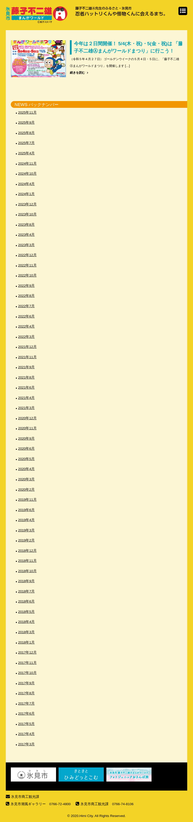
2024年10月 (27, 173)
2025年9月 (26, 122)
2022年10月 (27, 275)
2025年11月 (27, 112)
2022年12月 (27, 255)
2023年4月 (26, 235)
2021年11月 (27, 357)
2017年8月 (26, 693)
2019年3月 (26, 530)
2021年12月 (27, 347)
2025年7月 (26, 143)
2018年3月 (26, 632)
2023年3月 (26, 245)
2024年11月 (27, 163)
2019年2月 (26, 540)
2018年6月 (26, 601)
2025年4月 (26, 153)
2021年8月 (26, 377)
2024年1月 (26, 194)
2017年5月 (26, 724)
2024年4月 (26, 184)
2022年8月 (26, 296)
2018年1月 (26, 642)
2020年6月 (26, 448)
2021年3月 (26, 408)
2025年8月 (26, 133)
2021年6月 (26, 387)
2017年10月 (27, 673)
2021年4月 (26, 398)
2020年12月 (27, 418)
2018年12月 (27, 551)
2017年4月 (26, 734)
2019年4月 (26, 520)
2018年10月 (27, 571)
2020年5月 (26, 459)
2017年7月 (26, 703)
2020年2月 (26, 489)
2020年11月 (27, 428)
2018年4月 (26, 622)
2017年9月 (26, 683)
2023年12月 (27, 204)
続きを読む (77, 72)
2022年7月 (26, 306)
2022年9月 (26, 286)
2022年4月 (26, 326)
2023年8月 (26, 224)
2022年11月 (27, 265)
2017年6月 (26, 713)
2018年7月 (26, 591)
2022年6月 (26, 316)
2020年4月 (26, 469)
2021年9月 (26, 367)
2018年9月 (26, 581)
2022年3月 (26, 337)
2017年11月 (27, 663)
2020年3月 (26, 479)
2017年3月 (26, 744)
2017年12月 (27, 652)
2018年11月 (27, 561)
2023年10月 (27, 214)
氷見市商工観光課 (25, 797)
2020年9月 (26, 438)
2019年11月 (27, 499)
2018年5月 (26, 612)
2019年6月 (26, 510)
